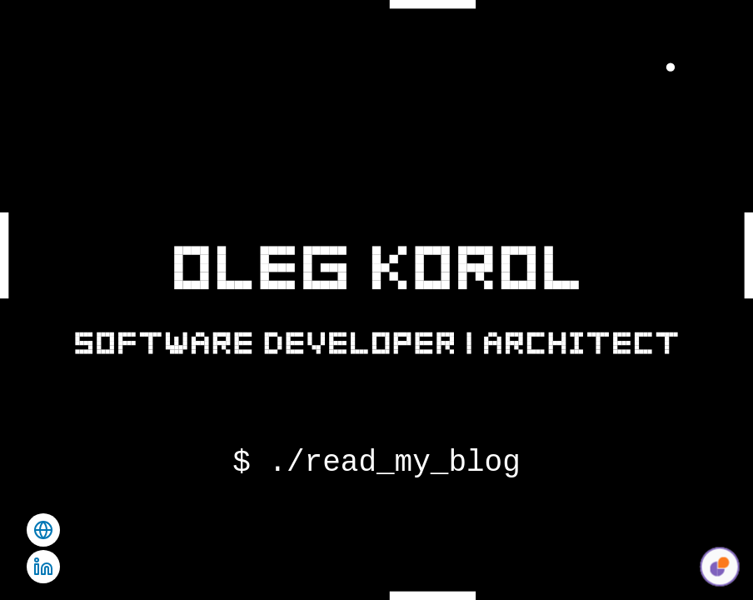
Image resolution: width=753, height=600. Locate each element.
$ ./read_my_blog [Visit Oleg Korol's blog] (376, 463)
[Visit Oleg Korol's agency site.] (43, 530)
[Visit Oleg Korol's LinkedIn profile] (43, 566)
